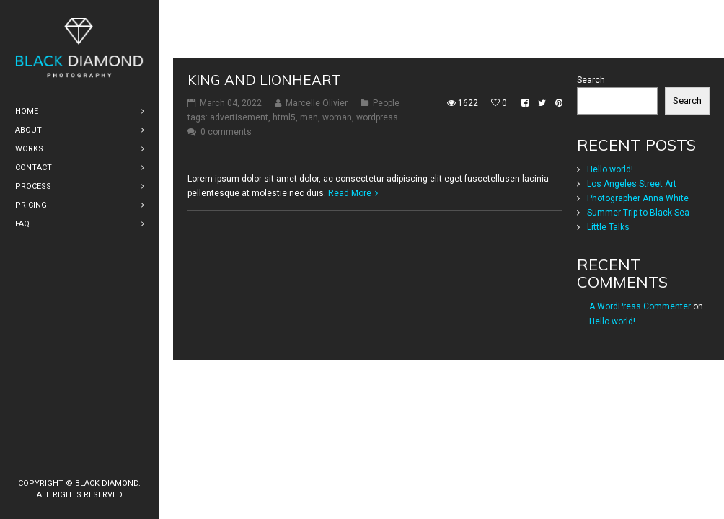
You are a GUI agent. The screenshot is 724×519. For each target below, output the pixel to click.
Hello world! (610, 219)
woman (337, 167)
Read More (349, 243)
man (309, 167)
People (386, 153)
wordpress (377, 167)
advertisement (239, 167)
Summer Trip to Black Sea (638, 262)
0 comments (226, 182)
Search (591, 130)
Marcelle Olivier (317, 153)
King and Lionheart (264, 129)
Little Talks (608, 277)
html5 (284, 167)
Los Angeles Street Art (631, 234)
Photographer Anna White (638, 248)
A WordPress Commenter (640, 356)
